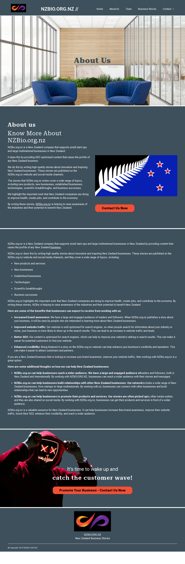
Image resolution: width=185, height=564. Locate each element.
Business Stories (147, 9)
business (56, 247)
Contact (167, 9)
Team (129, 9)
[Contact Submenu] (174, 9)
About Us (114, 9)
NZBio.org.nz (43, 204)
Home (100, 9)
